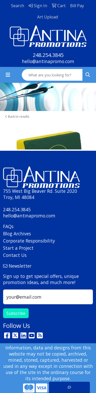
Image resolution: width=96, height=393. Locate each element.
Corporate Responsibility (29, 241)
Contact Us (15, 255)
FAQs (8, 226)
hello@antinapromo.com (48, 61)
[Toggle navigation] (8, 74)
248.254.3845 (48, 55)
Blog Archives (17, 233)
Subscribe (15, 313)
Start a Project (18, 248)
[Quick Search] (52, 75)
